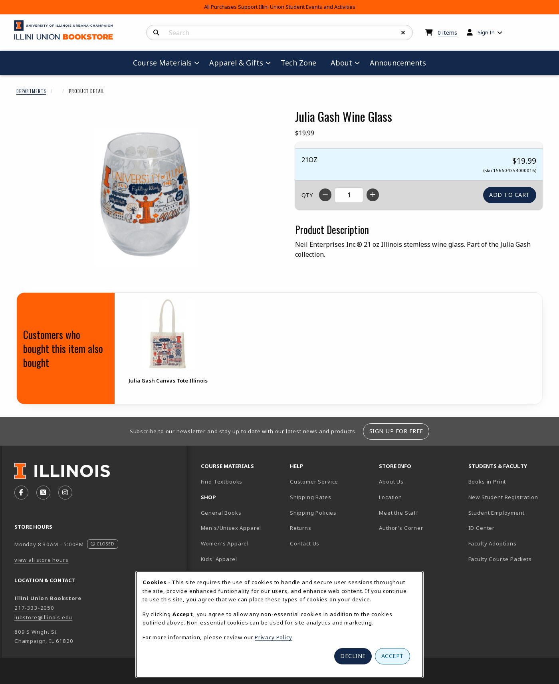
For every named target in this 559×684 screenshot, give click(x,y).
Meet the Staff (398, 512)
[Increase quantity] (373, 194)
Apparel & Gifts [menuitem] (236, 62)
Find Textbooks (222, 481)
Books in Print (509, 481)
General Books (221, 512)
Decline (353, 656)
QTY (307, 195)
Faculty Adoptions (492, 543)
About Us (391, 481)
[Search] (156, 33)
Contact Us (304, 543)
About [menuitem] (341, 62)
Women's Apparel (225, 543)
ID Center (509, 527)
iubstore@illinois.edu (43, 617)
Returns (300, 527)
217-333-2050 (34, 607)
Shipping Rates (310, 497)
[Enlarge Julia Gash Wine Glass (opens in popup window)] (146, 197)
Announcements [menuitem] (398, 62)
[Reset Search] (403, 33)
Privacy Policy (273, 637)
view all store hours (41, 559)
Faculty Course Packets (500, 559)
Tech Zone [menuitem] (302, 62)
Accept (392, 656)
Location (390, 497)
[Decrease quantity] (325, 194)
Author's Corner (401, 527)
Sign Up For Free (396, 431)
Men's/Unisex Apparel (231, 527)
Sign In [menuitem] (486, 32)
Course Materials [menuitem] (162, 62)
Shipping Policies (313, 512)
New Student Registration (503, 497)
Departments (31, 91)
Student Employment (509, 512)
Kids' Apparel (219, 559)
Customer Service (314, 481)
